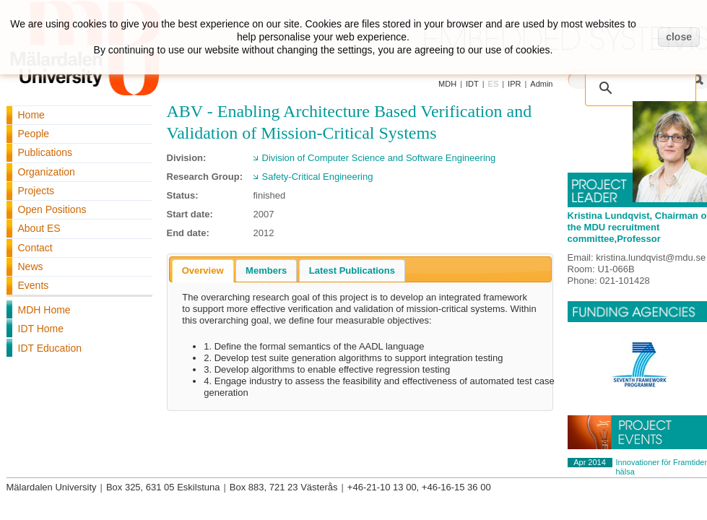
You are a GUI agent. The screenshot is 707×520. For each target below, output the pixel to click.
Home (31, 115)
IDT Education (50, 348)
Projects (36, 190)
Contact (35, 248)
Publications (45, 152)
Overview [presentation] (203, 270)
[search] (643, 81)
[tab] (203, 270)
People (34, 133)
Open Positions (52, 209)
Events (33, 285)
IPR (514, 83)
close (679, 37)
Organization (46, 172)
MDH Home (44, 310)
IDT (472, 83)
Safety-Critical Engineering (317, 176)
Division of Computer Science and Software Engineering (379, 157)
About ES (39, 228)
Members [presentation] (266, 270)
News (30, 266)
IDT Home (41, 328)
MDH (447, 83)
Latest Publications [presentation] (352, 270)
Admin (541, 83)
